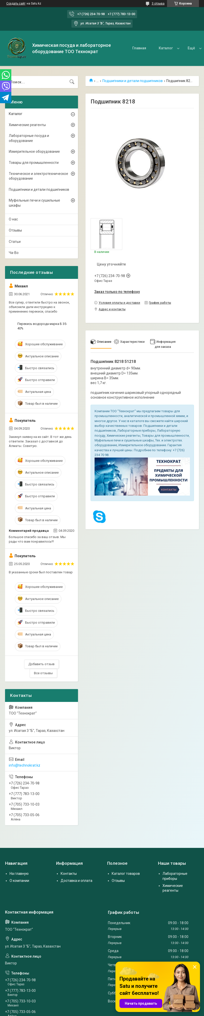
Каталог (147, 48)
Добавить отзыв (41, 664)
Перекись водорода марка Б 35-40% (42, 326)
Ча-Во (14, 253)
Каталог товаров (126, 874)
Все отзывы (43, 673)
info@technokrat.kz (24, 765)
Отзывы (15, 230)
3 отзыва (158, 3)
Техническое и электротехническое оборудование (38, 176)
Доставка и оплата (76, 881)
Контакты (69, 874)
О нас (173, 48)
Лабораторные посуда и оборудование (29, 138)
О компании (19, 881)
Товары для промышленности (34, 163)
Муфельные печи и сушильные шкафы (34, 202)
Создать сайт (15, 3)
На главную (19, 874)
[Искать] (72, 82)
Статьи (15, 242)
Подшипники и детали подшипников (132, 81)
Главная (121, 48)
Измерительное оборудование (34, 151)
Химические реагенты (27, 125)
